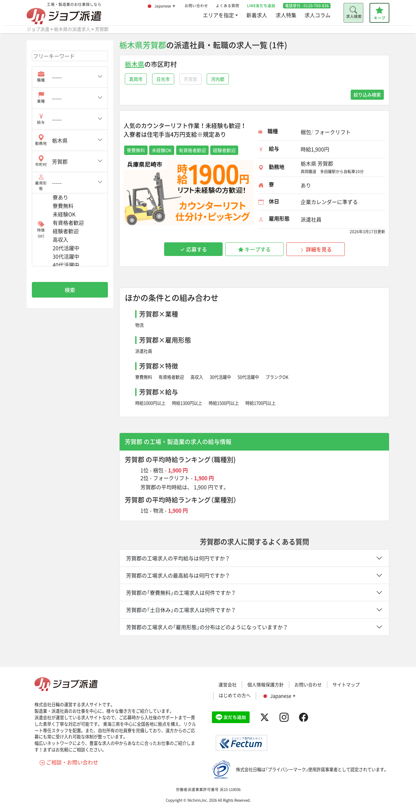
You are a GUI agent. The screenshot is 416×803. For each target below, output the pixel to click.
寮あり (77, 197)
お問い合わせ (196, 5)
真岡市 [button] (136, 79)
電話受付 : (307, 5)
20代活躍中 (77, 248)
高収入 (196, 377)
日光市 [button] (163, 79)
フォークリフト (171, 478)
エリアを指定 (218, 15)
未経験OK (77, 214)
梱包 (158, 470)
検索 (70, 290)
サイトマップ (346, 684)
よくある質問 (227, 5)
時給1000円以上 (150, 403)
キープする (254, 249)
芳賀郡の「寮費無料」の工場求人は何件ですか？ (181, 592)
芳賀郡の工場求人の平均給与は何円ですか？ (178, 558)
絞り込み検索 (367, 94)
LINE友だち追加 (261, 5)
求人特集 (286, 15)
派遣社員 (143, 351)
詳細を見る (315, 249)
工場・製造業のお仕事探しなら (64, 13)
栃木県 (134, 64)
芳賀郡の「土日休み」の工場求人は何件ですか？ (181, 610)
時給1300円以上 (187, 403)
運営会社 (227, 684)
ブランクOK (277, 377)
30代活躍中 (220, 377)
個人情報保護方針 (265, 684)
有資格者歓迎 (171, 377)
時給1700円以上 (260, 403)
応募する (193, 249)
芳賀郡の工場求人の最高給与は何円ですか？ (178, 575)
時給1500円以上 (224, 403)
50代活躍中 (248, 377)
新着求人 (256, 15)
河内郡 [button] (218, 79)
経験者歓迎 (77, 231)
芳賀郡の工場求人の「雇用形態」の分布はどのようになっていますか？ (207, 627)
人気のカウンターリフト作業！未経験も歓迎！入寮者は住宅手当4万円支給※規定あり (185, 130)
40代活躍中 (77, 265)
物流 (139, 325)
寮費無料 (143, 377)
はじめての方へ (235, 695)
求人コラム (318, 15)
